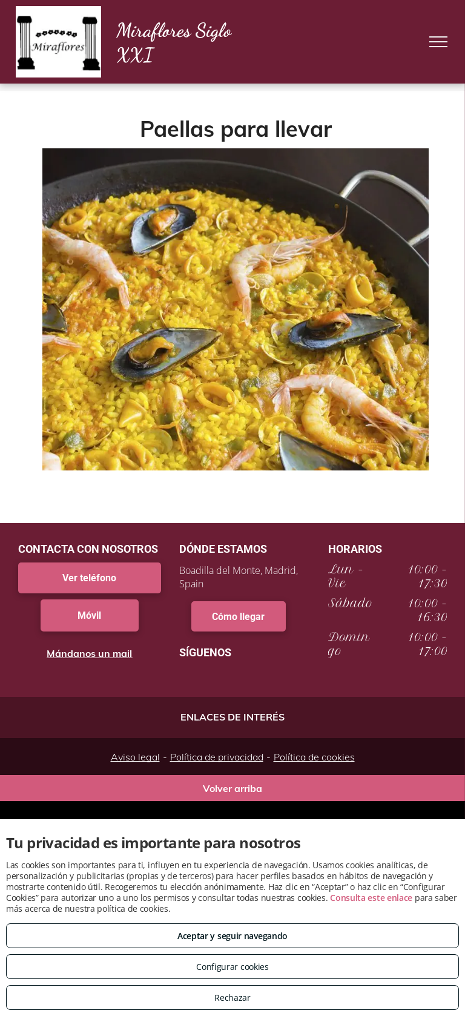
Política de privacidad (216, 757)
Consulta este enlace (371, 897)
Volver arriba (232, 788)
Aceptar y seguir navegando (232, 936)
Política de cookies (314, 757)
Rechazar (232, 997)
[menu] (438, 42)
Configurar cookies (232, 966)
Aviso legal (135, 757)
